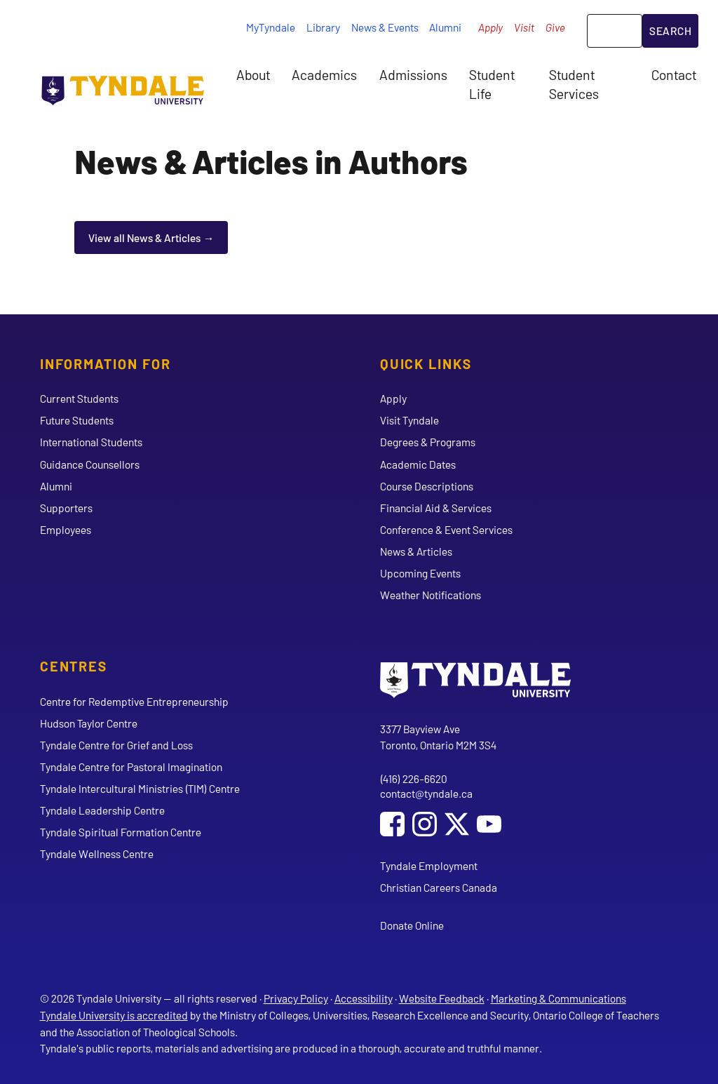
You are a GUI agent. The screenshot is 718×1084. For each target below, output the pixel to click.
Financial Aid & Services (436, 507)
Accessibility (363, 998)
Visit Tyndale (409, 420)
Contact (673, 74)
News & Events (385, 27)
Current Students (79, 398)
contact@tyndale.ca (426, 793)
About (253, 74)
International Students (91, 441)
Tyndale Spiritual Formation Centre (120, 831)
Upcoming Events (420, 573)
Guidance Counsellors (90, 464)
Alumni (445, 27)
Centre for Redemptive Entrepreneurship (134, 701)
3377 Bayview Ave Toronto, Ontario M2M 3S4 (438, 737)
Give (555, 27)
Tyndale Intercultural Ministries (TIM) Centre (140, 788)
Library (323, 27)
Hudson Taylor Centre (88, 723)
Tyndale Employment (428, 865)
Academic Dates (418, 464)
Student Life (492, 83)
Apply (490, 27)
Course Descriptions (426, 486)
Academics (324, 74)
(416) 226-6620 (413, 778)
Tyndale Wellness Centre (97, 853)
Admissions (413, 74)
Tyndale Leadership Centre (102, 810)
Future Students (77, 420)
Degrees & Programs (427, 441)
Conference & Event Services (446, 529)
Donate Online (412, 925)
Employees (65, 529)
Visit (524, 27)
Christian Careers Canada (438, 887)
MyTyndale (270, 27)
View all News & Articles (144, 237)
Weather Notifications (430, 594)
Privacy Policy (296, 998)
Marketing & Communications (558, 998)
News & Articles (416, 551)
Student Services (574, 83)
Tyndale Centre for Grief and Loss (116, 744)
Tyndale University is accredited (114, 1015)
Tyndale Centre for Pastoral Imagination (131, 766)
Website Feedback (442, 998)
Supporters (66, 507)
